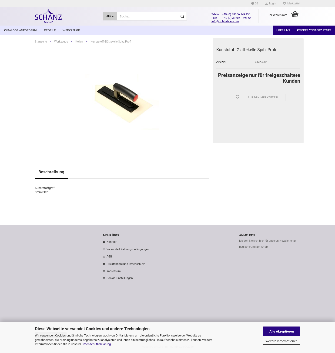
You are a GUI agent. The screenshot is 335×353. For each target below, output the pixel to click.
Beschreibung (51, 171)
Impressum (114, 271)
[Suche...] (110, 16)
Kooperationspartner (314, 30)
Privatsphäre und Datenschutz (126, 264)
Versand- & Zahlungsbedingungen (128, 249)
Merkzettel (291, 3)
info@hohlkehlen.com (225, 21)
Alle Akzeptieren (281, 331)
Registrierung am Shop (253, 246)
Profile (50, 30)
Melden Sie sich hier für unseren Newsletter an (268, 240)
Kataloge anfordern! (20, 30)
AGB (109, 256)
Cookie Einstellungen (120, 278)
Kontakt (112, 242)
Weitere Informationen (281, 341)
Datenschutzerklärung (96, 344)
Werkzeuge (71, 30)
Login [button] (270, 3)
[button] (255, 3)
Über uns (283, 30)
